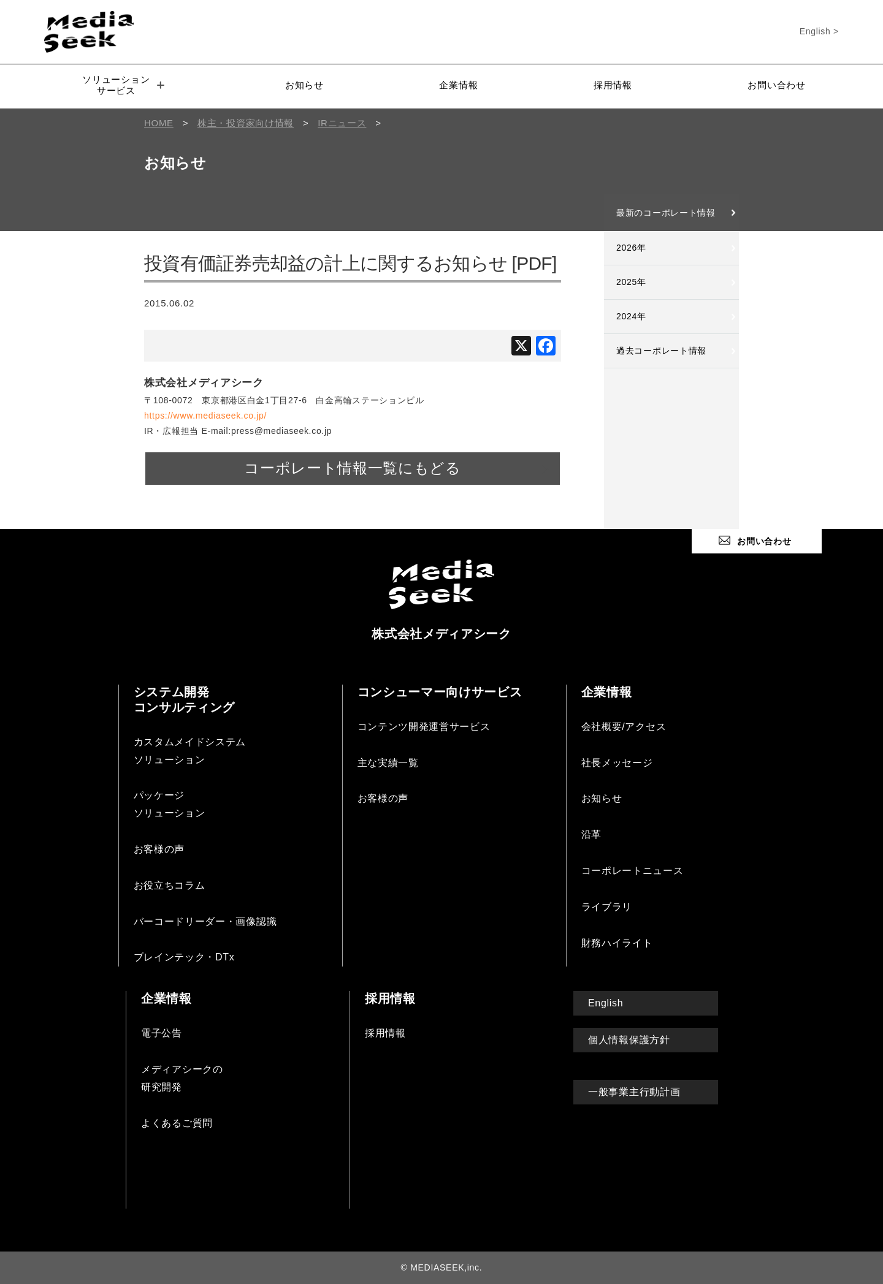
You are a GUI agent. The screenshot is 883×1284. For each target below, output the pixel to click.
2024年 (631, 316)
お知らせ (304, 85)
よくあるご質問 (177, 1122)
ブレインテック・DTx (184, 957)
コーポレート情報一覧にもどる (352, 468)
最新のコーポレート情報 (666, 213)
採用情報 (613, 85)
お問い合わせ (776, 85)
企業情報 (458, 85)
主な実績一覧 (388, 762)
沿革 (591, 834)
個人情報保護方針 (629, 1040)
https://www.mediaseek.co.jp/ (205, 415)
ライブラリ (607, 907)
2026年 (631, 248)
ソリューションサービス (123, 85)
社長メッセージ (617, 762)
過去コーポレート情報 (661, 350)
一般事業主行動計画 (634, 1092)
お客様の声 (159, 849)
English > (819, 31)
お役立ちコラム (169, 885)
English (605, 1003)
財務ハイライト (617, 942)
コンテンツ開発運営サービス (424, 726)
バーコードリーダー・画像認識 (205, 921)
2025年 (631, 282)
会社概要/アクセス (624, 726)
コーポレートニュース (632, 870)
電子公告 (161, 1033)
